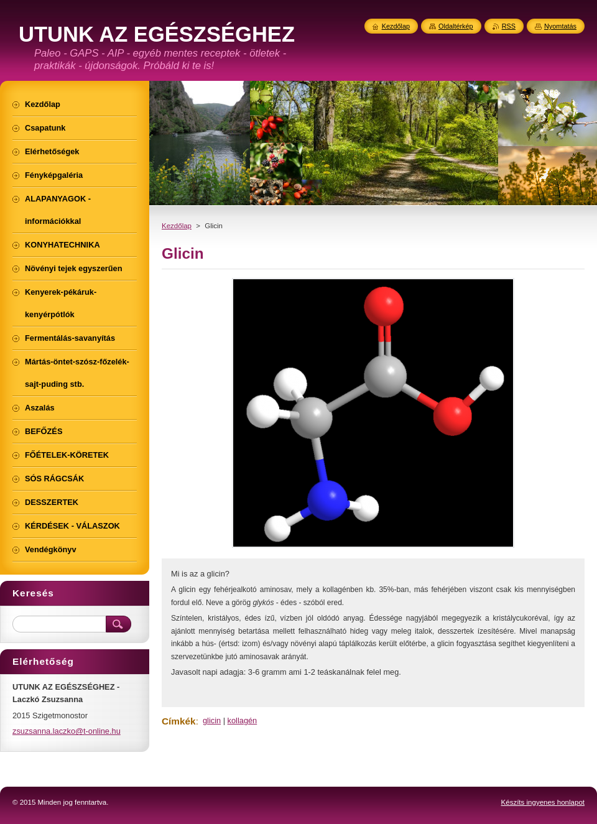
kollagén (242, 720)
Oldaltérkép (455, 26)
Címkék (179, 721)
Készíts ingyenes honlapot (543, 802)
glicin (212, 720)
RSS (509, 26)
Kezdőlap (177, 225)
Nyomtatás (560, 26)
